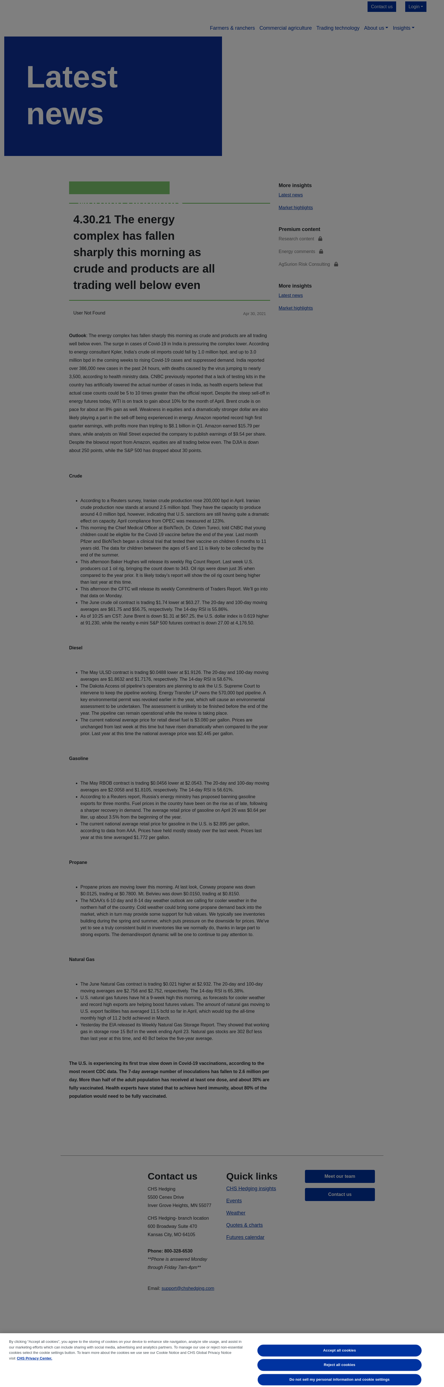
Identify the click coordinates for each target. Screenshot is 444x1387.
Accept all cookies (339, 1350)
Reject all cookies (339, 1365)
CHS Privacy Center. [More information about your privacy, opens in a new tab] (34, 1358)
